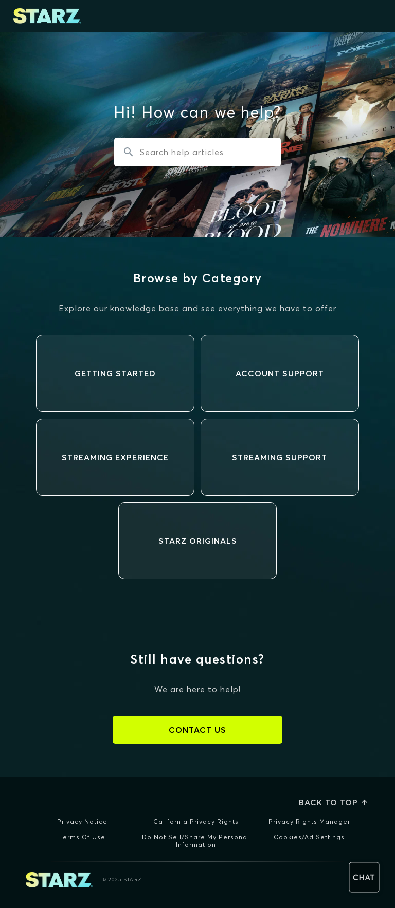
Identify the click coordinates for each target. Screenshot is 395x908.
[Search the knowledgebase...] (197, 152)
